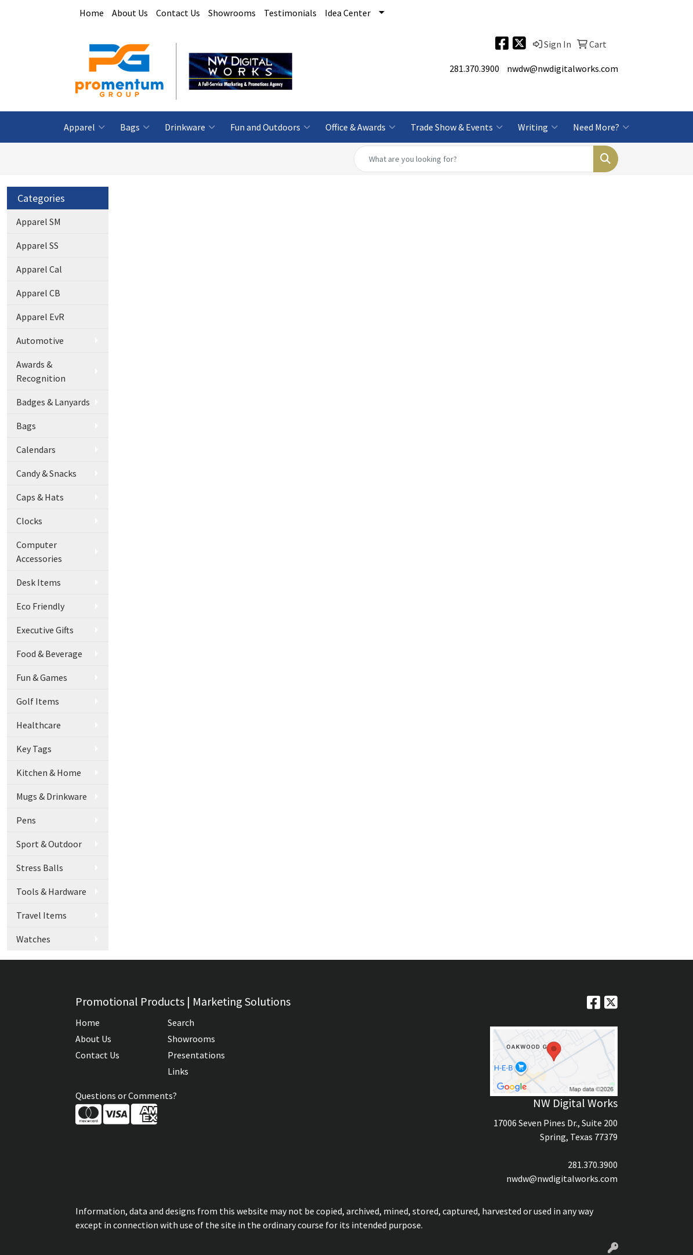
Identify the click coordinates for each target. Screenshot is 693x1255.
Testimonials (290, 13)
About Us (130, 13)
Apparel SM (38, 221)
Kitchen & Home (48, 772)
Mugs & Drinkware (51, 796)
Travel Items (41, 915)
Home (91, 13)
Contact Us (178, 13)
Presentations (196, 1055)
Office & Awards (360, 127)
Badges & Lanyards (53, 402)
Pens (26, 820)
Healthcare (38, 725)
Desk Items (38, 582)
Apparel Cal (39, 269)
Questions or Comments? (126, 1095)
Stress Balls (39, 867)
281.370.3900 (474, 68)
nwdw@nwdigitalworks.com (562, 68)
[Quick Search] (474, 159)
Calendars (36, 449)
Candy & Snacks (46, 473)
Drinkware (190, 127)
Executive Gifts (45, 630)
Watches (33, 939)
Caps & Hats (40, 497)
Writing (538, 127)
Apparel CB (38, 293)
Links (178, 1071)
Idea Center (348, 13)
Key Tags (34, 749)
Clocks (29, 521)
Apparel (84, 127)
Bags (135, 127)
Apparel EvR (40, 316)
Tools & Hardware (51, 891)
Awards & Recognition (41, 371)
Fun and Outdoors (270, 127)
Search (181, 1022)
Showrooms (232, 13)
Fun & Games (41, 677)
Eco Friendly (40, 606)
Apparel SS (37, 245)
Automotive (40, 340)
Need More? (601, 127)
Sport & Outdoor (49, 844)
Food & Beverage (49, 653)
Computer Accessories (39, 551)
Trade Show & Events (457, 127)
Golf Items (37, 701)
